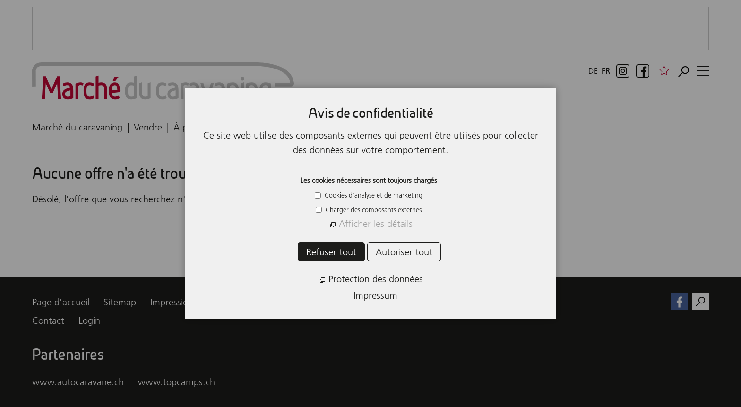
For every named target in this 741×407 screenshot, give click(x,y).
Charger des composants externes (373, 210)
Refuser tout (331, 252)
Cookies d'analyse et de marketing (372, 195)
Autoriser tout (404, 252)
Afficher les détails (376, 223)
